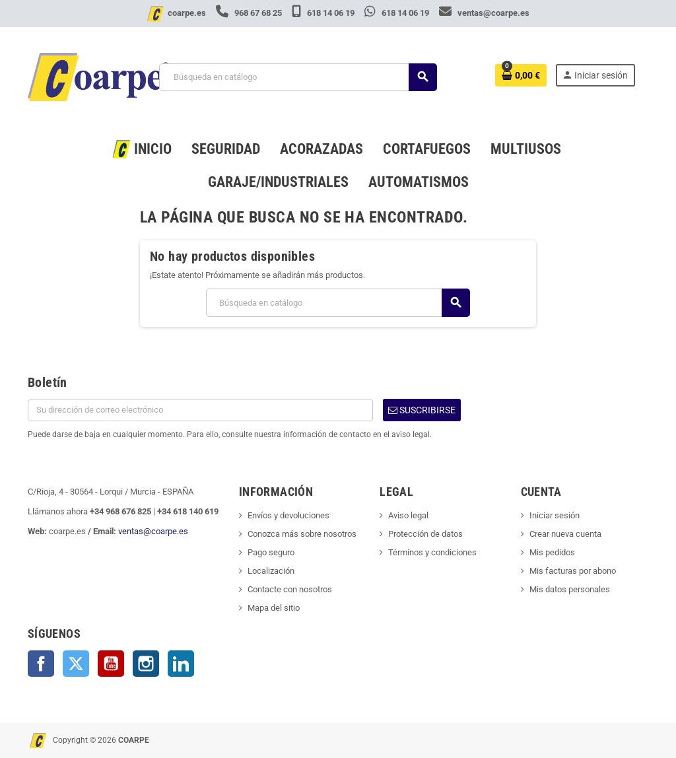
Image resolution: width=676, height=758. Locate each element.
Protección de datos (425, 534)
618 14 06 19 (324, 13)
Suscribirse (422, 410)
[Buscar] (297, 77)
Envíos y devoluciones (288, 515)
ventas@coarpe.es (484, 13)
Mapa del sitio (274, 608)
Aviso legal (408, 515)
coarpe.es (187, 13)
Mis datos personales (569, 589)
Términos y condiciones (432, 552)
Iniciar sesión (554, 515)
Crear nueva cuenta (565, 534)
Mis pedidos (552, 552)
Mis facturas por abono (572, 571)
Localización (271, 571)
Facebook (41, 663)
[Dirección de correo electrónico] (200, 410)
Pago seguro (271, 552)
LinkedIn (181, 663)
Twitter (76, 663)
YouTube (111, 663)
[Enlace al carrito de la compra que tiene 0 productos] (521, 75)
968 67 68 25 (250, 13)
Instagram (146, 663)
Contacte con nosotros (290, 589)
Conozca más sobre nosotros (302, 534)
